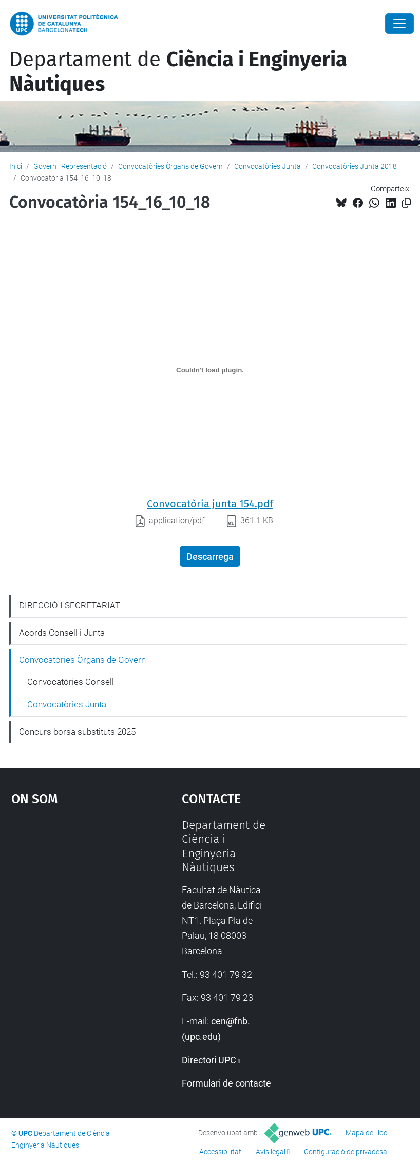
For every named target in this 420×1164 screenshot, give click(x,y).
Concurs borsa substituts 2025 (77, 731)
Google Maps (73, 895)
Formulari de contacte (226, 1083)
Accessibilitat (220, 1152)
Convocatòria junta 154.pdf (210, 504)
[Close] (399, 23)
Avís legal (270, 1152)
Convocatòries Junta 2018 (354, 166)
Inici (15, 166)
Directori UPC (209, 1060)
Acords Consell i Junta (62, 632)
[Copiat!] (406, 203)
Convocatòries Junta (267, 166)
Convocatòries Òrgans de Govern (170, 166)
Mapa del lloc (366, 1133)
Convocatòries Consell (70, 682)
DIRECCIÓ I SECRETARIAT (69, 605)
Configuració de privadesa (345, 1152)
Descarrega (210, 556)
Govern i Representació (70, 166)
